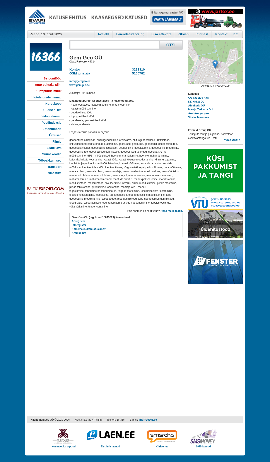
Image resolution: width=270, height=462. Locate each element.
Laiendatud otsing (130, 34)
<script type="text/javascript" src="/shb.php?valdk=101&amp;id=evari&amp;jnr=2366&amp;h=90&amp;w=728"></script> (106, 18)
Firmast (202, 34)
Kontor (74, 69)
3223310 (137, 69)
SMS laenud (203, 445)
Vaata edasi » (232, 139)
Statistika (55, 173)
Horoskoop (53, 103)
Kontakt (221, 34)
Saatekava (54, 148)
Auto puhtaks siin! (48, 84)
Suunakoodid (52, 154)
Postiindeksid (52, 122)
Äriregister (78, 221)
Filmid (57, 141)
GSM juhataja (79, 73)
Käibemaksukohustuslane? (89, 229)
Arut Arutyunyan (198, 113)
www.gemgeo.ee (79, 85)
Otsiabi (184, 34)
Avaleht (103, 34)
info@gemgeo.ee (79, 81)
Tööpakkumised (50, 160)
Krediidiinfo (79, 232)
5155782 (137, 73)
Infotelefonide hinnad (46, 97)
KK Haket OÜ (196, 101)
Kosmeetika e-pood (63, 445)
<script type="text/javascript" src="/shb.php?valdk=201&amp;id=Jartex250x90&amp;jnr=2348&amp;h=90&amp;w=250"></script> (215, 18)
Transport (54, 167)
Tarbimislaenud (110, 445)
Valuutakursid (51, 116)
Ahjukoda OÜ (196, 105)
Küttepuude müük (49, 91)
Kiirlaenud (162, 445)
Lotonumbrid (52, 129)
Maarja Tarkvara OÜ (200, 109)
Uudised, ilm (52, 110)
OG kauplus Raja (198, 97)
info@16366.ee (148, 419)
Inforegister (79, 225)
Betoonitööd (53, 78)
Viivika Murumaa (198, 117)
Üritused (55, 135)
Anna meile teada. (172, 210)
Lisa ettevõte (161, 34)
